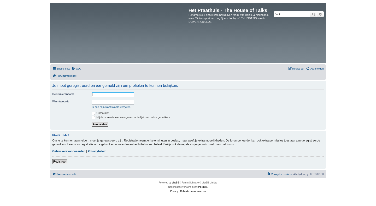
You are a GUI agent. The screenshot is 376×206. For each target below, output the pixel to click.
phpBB (175, 182)
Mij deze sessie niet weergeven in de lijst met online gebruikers (131, 117)
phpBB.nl (202, 187)
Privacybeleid (97, 151)
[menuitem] (76, 68)
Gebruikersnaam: (63, 94)
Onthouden (101, 113)
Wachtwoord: (60, 101)
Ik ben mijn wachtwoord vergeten (111, 107)
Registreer (59, 161)
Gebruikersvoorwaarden (68, 151)
